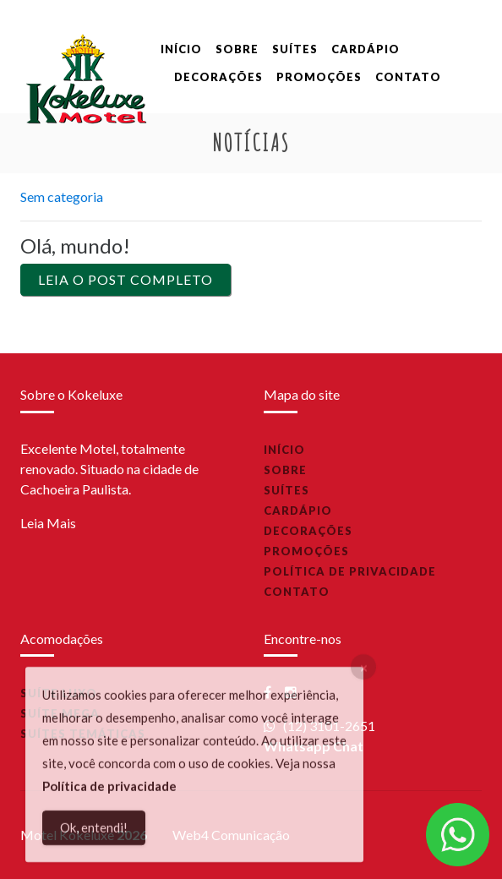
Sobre (237, 49)
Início (181, 49)
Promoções (319, 77)
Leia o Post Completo (125, 279)
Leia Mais (48, 523)
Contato (408, 77)
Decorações (218, 77)
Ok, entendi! (94, 833)
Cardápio (365, 49)
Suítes (295, 49)
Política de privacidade (350, 571)
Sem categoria (61, 196)
